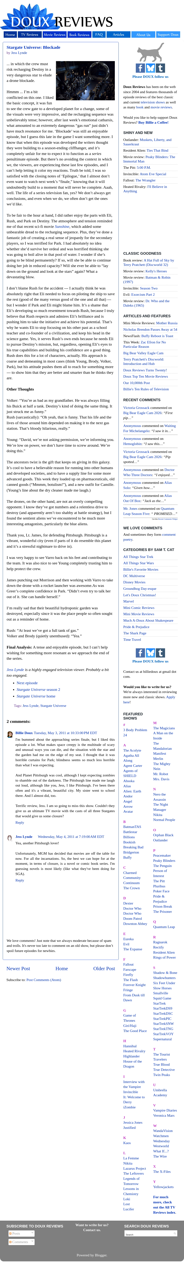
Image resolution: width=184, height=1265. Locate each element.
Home (62, 968)
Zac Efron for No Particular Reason (144, 344)
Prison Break (162, 906)
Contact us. (92, 1230)
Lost (126, 1204)
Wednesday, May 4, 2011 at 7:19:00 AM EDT (71, 837)
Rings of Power (164, 957)
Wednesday (161, 1141)
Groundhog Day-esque (139, 588)
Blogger (101, 1255)
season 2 (38, 689)
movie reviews (161, 107)
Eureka (128, 939)
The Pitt (159, 881)
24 (125, 735)
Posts (14, 1233)
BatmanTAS (132, 827)
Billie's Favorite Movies (140, 569)
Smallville (160, 993)
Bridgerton (131, 852)
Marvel (128, 601)
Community (132, 878)
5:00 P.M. (144, 167)
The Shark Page (134, 633)
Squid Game (162, 998)
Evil (126, 944)
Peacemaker (162, 855)
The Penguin (162, 866)
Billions (129, 837)
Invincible (130, 1092)
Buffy (127, 857)
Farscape (129, 969)
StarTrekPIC (162, 1019)
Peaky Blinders (164, 860)
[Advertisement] (150, 223)
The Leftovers (133, 1173)
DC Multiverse (134, 576)
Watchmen (161, 1136)
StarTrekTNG (163, 1029)
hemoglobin (132, 444)
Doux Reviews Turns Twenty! (145, 370)
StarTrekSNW (163, 1024)
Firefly (128, 975)
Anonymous (132, 426)
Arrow (128, 806)
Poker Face (161, 891)
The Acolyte (132, 750)
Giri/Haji (129, 1026)
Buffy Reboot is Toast (157, 336)
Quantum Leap (164, 927)
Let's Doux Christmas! (139, 595)
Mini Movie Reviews (138, 614)
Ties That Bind (157, 150)
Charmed (130, 873)
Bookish (129, 842)
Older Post (104, 968)
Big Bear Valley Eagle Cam (143, 353)
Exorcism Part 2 (143, 294)
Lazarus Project (134, 1168)
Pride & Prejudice (136, 627)
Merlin (158, 759)
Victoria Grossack (136, 408)
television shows (153, 102)
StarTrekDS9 (162, 1008)
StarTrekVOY (163, 1034)
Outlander (160, 840)
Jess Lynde (15, 669)
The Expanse (132, 949)
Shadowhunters (164, 978)
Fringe (128, 990)
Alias (127, 786)
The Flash (130, 980)
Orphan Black (163, 835)
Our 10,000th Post (136, 383)
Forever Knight (134, 985)
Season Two (149, 288)
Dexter (128, 903)
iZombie (129, 1107)
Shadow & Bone (165, 973)
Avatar (128, 811)
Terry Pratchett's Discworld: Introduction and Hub (143, 361)
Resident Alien (164, 952)
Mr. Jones (130, 508)
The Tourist (161, 1054)
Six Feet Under (164, 983)
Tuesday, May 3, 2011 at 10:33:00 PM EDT (65, 733)
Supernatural (162, 1039)
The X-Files (162, 1171)
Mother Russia (167, 323)
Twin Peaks (161, 1075)
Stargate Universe (53, 706)
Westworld (161, 1146)
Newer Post (18, 968)
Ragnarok (160, 942)
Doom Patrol (132, 918)
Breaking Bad (133, 847)
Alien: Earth (132, 791)
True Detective (164, 1070)
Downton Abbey (135, 924)
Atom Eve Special (153, 174)
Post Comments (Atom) (43, 980)
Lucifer (128, 1209)
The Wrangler (145, 180)
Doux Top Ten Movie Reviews (145, 376)
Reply (19, 822)
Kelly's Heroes (156, 271)
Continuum (131, 883)
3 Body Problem (135, 730)
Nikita (157, 815)
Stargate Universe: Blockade (33, 47)
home (36, 696)
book (140, 107)
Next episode (27, 683)
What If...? (161, 1151)
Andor (128, 796)
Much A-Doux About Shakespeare (148, 620)
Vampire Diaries (165, 1110)
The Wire (160, 1156)
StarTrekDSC (163, 1013)
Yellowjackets (163, 1187)
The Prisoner (162, 911)
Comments (18, 1242)
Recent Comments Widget (168, 519)
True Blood (161, 1064)
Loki (126, 1199)
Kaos (127, 1143)
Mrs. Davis (161, 779)
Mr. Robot (160, 774)
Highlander (131, 1056)
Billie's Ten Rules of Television (146, 389)
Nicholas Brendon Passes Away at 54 (150, 329)
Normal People (164, 820)
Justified (129, 1128)
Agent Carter (132, 766)
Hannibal (130, 1046)
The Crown (131, 888)
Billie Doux (24, 733)
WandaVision (163, 1131)
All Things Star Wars (138, 563)
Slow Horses (162, 988)
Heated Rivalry (134, 1051)
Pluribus (159, 886)
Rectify (158, 947)
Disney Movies (134, 582)
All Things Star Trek (138, 557)
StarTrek (159, 1003)
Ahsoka (128, 781)
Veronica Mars (164, 1115)
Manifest (159, 753)
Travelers (160, 1059)
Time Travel (132, 639)
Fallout (128, 964)
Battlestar (130, 832)
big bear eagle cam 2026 (142, 413)
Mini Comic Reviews (138, 608)
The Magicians (164, 728)
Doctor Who (132, 908)
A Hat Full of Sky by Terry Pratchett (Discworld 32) (148, 262)
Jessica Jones (132, 1122)
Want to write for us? (92, 1225)
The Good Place (135, 1031)
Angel (127, 801)
